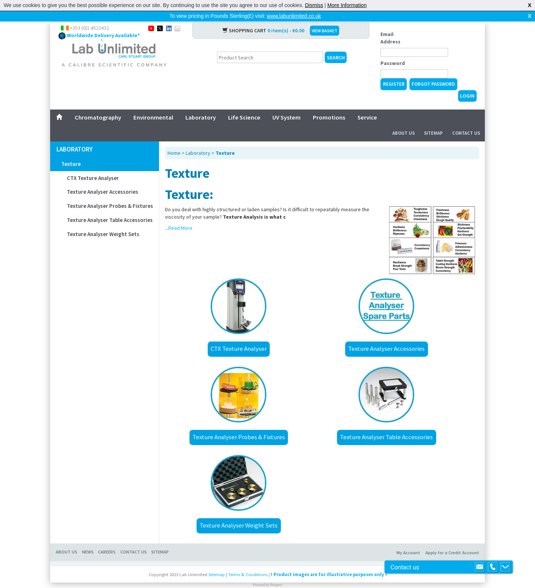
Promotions (329, 105)
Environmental (153, 105)
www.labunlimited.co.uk (294, 16)
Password (392, 51)
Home (174, 141)
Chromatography (98, 105)
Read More (180, 216)
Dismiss (314, 5)
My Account (408, 540)
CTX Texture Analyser (93, 166)
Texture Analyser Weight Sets (103, 222)
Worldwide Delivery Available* (103, 23)
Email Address (390, 26)
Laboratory (200, 105)
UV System (286, 105)
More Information (347, 5)
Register (394, 72)
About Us (403, 121)
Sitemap (433, 121)
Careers (107, 540)
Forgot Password (433, 72)
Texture (71, 152)
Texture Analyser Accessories (102, 179)
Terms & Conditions (248, 562)
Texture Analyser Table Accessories (110, 208)
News (88, 540)
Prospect (276, 573)
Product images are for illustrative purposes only (328, 562)
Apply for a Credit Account (452, 540)
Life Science (244, 105)
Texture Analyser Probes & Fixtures (110, 193)
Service (367, 105)
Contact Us (466, 121)
